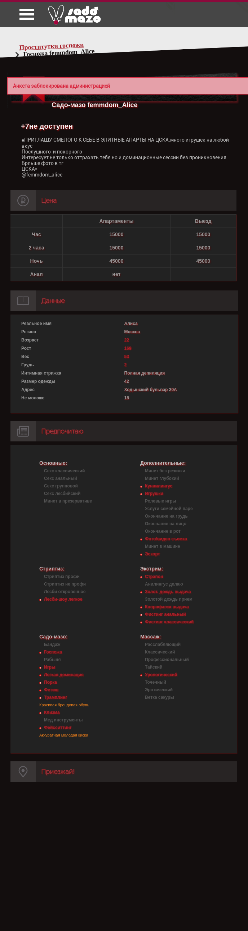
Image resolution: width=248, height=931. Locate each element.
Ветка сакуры (159, 697)
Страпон (154, 576)
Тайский (154, 667)
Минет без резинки (165, 470)
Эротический (159, 689)
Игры (49, 667)
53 (126, 356)
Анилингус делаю (164, 584)
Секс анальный (60, 478)
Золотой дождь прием (168, 599)
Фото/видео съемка (166, 538)
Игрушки (154, 493)
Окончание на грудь (166, 516)
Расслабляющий (163, 644)
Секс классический (64, 470)
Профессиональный (167, 659)
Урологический (161, 674)
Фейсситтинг (57, 727)
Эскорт (152, 553)
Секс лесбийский (62, 493)
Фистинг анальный (165, 614)
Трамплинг (55, 697)
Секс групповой (61, 486)
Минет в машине (162, 546)
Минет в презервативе (68, 501)
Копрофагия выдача (167, 606)
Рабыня (52, 659)
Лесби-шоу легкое (63, 599)
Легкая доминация (64, 674)
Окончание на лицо (165, 523)
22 (126, 340)
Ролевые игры (160, 501)
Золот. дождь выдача (168, 591)
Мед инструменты (63, 720)
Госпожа (53, 652)
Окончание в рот (163, 531)
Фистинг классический (169, 621)
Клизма (51, 712)
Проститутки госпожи (51, 46)
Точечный (155, 682)
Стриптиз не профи (65, 584)
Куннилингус (158, 486)
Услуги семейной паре (169, 508)
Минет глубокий (162, 478)
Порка (50, 682)
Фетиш (51, 689)
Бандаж (52, 644)
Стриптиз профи (62, 576)
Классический (160, 652)
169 (128, 348)
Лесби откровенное (65, 591)
